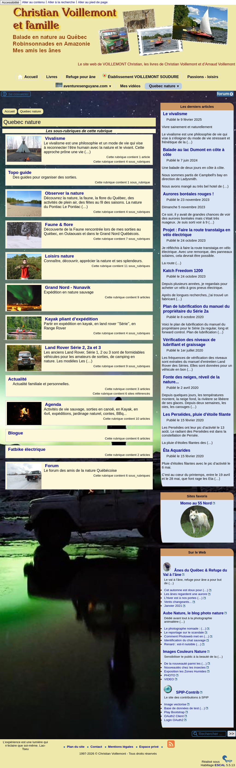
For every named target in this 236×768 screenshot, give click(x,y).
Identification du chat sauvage (185, 640)
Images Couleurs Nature (184, 651)
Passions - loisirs (201, 77)
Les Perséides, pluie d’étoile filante (197, 414)
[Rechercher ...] (209, 734)
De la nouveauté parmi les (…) (185, 663)
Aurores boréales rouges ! (188, 194)
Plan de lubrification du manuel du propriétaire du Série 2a (196, 309)
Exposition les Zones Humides (185, 671)
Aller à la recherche (61, 2)
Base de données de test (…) (184, 708)
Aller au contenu (33, 2)
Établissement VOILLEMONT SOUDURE (140, 76)
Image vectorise (175, 704)
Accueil (28, 77)
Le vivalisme (175, 113)
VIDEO (169, 679)
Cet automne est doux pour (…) (186, 590)
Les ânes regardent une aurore (185, 594)
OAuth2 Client (174, 716)
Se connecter (18, 94)
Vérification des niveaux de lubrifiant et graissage (189, 342)
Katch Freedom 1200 (183, 270)
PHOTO (169, 675)
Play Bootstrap (174, 712)
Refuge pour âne (79, 77)
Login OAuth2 (173, 720)
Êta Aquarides (176, 450)
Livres (50, 77)
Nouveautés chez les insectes (185, 667)
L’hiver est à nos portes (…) (183, 598)
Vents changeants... (178, 602)
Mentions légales (119, 746)
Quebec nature (163, 86)
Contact (95, 746)
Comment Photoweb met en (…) (186, 636)
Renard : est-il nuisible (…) (182, 644)
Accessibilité (10, 2)
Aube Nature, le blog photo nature (193, 613)
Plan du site (74, 746)
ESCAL (220, 765)
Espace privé (147, 746)
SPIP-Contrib (181, 692)
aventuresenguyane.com (84, 85)
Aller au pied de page (92, 2)
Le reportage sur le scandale (184, 632)
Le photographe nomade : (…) (185, 628)
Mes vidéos (129, 86)
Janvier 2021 (173, 605)
